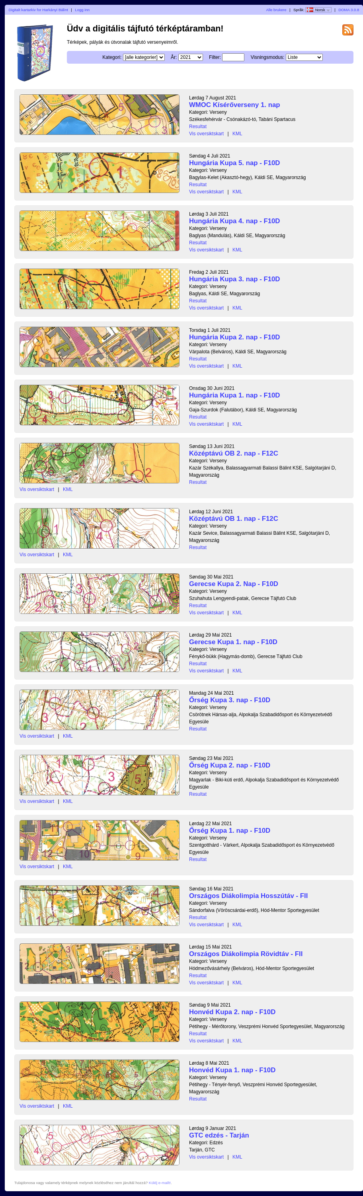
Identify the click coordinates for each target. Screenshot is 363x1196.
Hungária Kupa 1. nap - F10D (234, 395)
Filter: (215, 57)
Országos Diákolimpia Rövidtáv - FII (245, 954)
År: (174, 57)
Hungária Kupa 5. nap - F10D (234, 163)
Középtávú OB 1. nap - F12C (233, 518)
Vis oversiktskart (206, 133)
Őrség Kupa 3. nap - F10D (229, 700)
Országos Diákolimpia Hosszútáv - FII (248, 896)
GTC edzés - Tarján (219, 1135)
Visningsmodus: (268, 57)
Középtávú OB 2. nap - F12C (233, 453)
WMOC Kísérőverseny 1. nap (234, 105)
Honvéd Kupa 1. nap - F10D (232, 1070)
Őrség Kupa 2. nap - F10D (229, 765)
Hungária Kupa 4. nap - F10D (234, 221)
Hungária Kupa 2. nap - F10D (234, 337)
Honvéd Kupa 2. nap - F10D (232, 1012)
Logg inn (82, 10)
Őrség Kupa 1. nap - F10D (229, 830)
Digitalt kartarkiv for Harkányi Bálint (38, 10)
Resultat (198, 126)
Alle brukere (276, 10)
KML (237, 133)
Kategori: (111, 57)
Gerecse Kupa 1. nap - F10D (233, 642)
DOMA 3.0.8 (348, 10)
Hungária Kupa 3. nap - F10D (234, 279)
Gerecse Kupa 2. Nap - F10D (233, 584)
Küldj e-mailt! (160, 1182)
